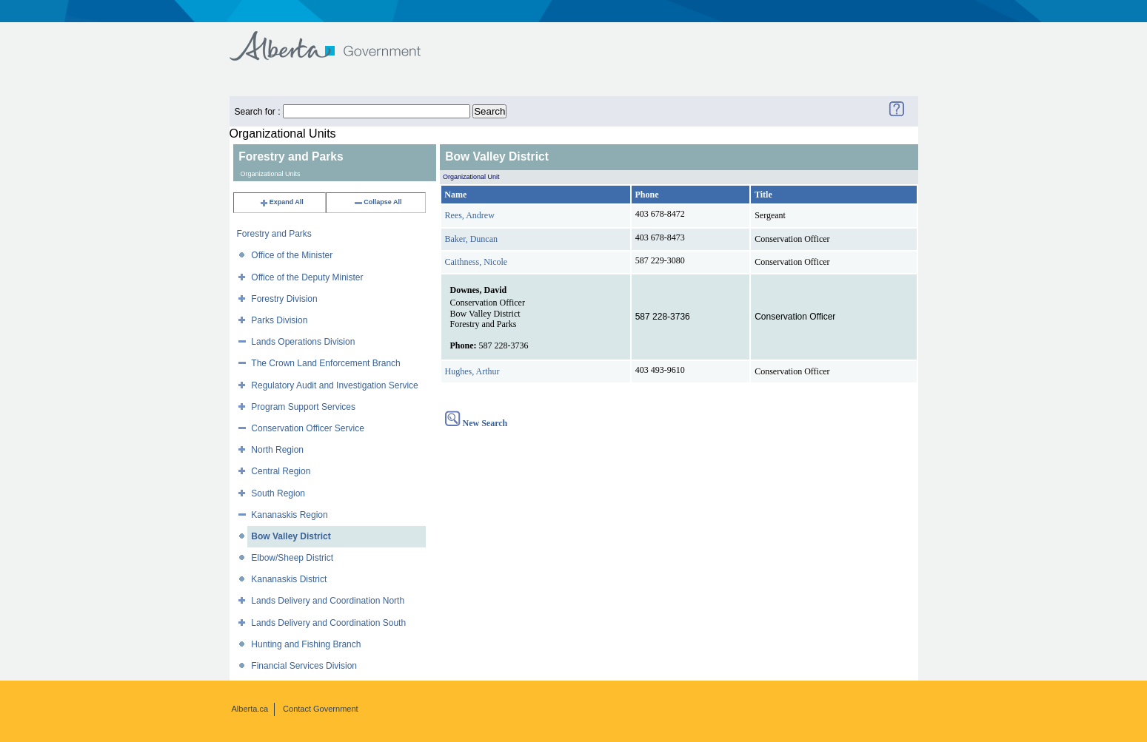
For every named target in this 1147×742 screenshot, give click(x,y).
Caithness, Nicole (476, 262)
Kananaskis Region (289, 515)
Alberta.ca (250, 708)
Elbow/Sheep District (292, 558)
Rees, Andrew (470, 215)
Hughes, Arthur (472, 371)
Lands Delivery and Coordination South (328, 623)
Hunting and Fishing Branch (306, 644)
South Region (278, 493)
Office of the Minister (291, 255)
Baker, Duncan (471, 239)
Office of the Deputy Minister (307, 277)
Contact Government (320, 708)
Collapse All (377, 202)
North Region (277, 450)
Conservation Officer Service (307, 428)
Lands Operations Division (303, 342)
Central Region (280, 471)
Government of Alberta (337, 39)
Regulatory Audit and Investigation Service (334, 385)
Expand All (281, 202)
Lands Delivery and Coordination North (327, 601)
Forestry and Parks (274, 234)
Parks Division (279, 320)
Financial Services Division (304, 666)
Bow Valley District (290, 536)
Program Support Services (303, 407)
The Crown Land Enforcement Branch (325, 363)
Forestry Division (284, 299)
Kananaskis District (289, 579)
